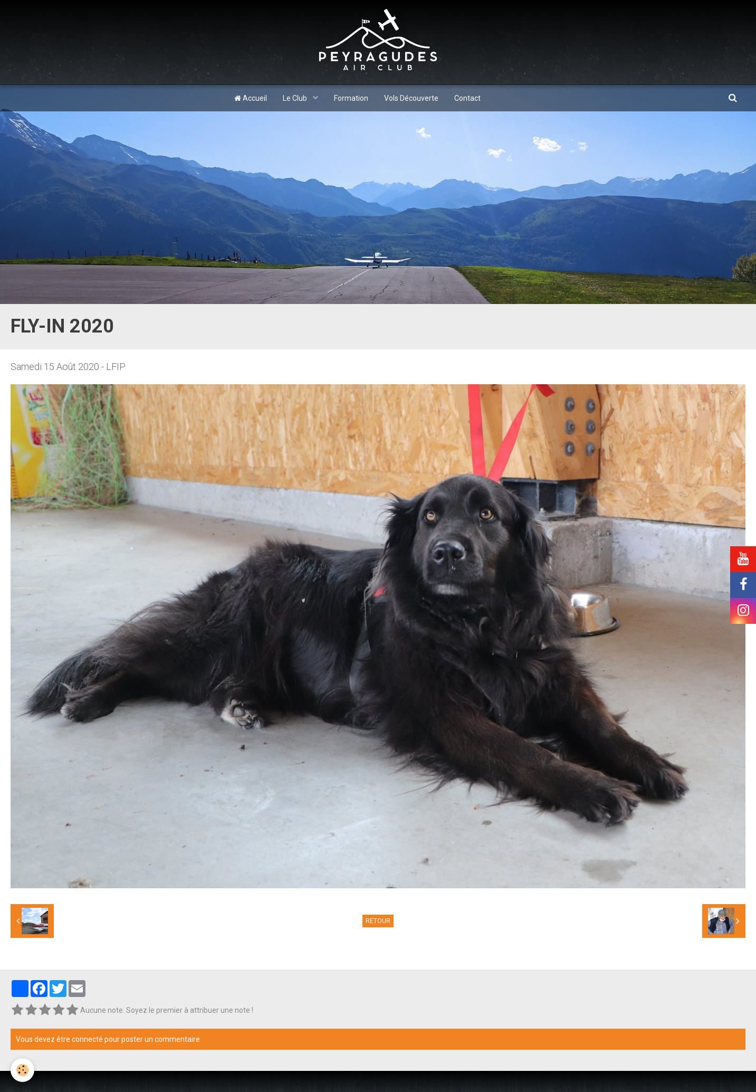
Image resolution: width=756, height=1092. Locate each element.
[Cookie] (22, 1070)
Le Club (296, 98)
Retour (378, 921)
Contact (467, 98)
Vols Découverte (411, 98)
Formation (351, 98)
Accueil (250, 98)
